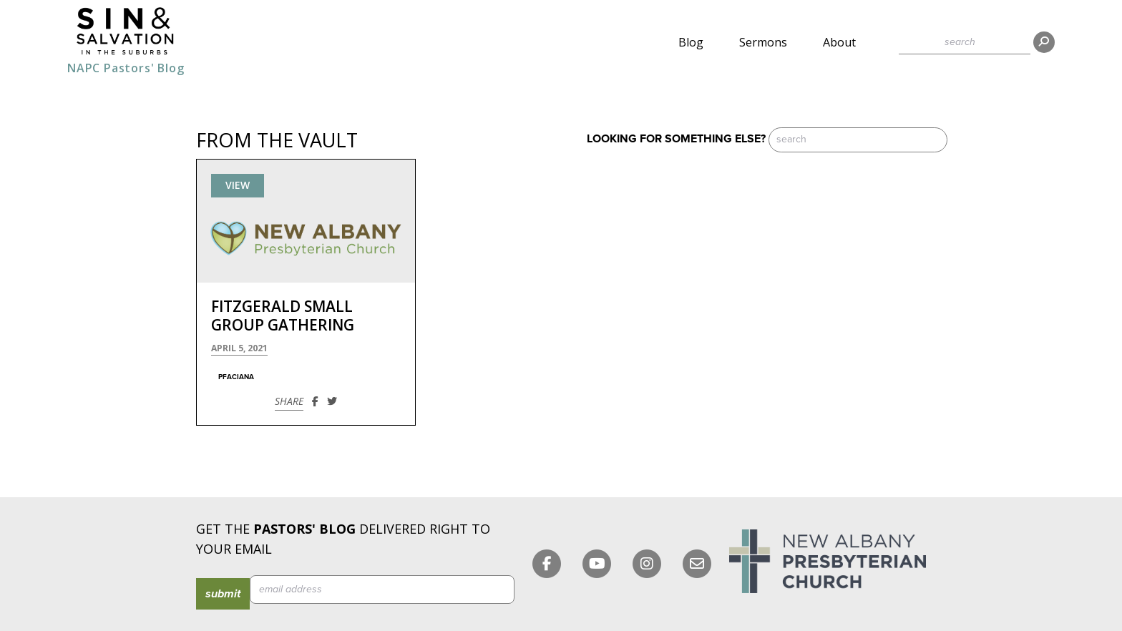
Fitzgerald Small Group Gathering (282, 315)
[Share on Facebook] (315, 401)
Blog (690, 42)
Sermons (763, 42)
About (839, 42)
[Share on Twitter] (332, 401)
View (237, 185)
